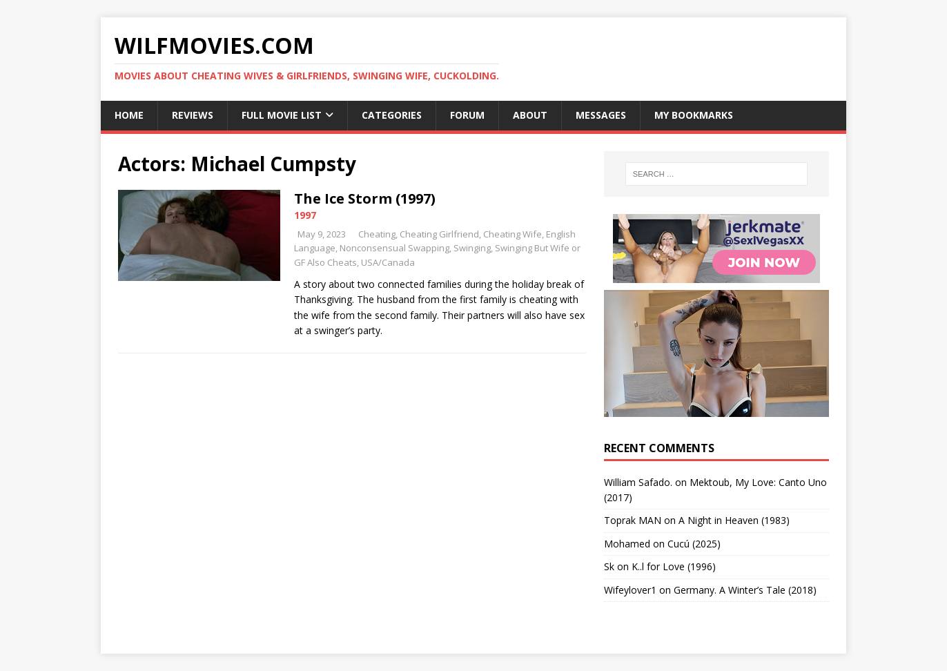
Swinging (472, 248)
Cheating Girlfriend (439, 234)
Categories (392, 114)
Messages (601, 114)
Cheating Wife (512, 234)
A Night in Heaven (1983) (734, 520)
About (530, 114)
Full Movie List (282, 114)
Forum (467, 114)
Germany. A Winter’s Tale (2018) (745, 589)
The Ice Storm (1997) (365, 198)
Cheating (377, 234)
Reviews (192, 114)
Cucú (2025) (694, 543)
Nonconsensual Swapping (394, 248)
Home (129, 114)
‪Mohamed (627, 543)
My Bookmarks (693, 114)
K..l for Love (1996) (674, 566)
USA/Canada (388, 262)
